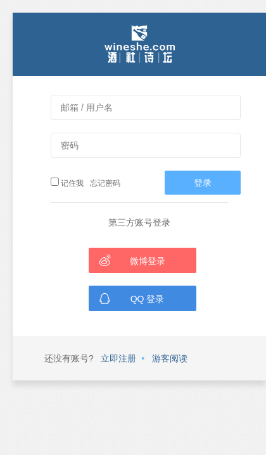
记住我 (67, 183)
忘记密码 (103, 183)
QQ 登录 (131, 298)
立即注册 (118, 358)
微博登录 (132, 260)
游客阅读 (169, 358)
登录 (203, 183)
